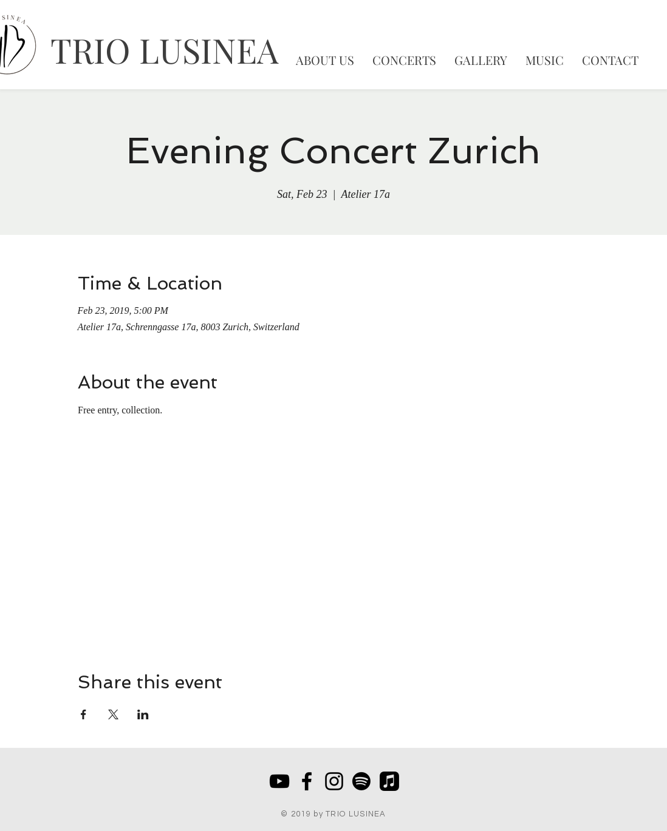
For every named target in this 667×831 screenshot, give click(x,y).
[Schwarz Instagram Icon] (334, 781)
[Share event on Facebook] (83, 714)
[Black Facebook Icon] (307, 781)
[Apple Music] (389, 781)
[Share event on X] (113, 714)
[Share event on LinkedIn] (143, 714)
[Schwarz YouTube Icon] (279, 781)
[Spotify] (361, 781)
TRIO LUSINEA (164, 49)
